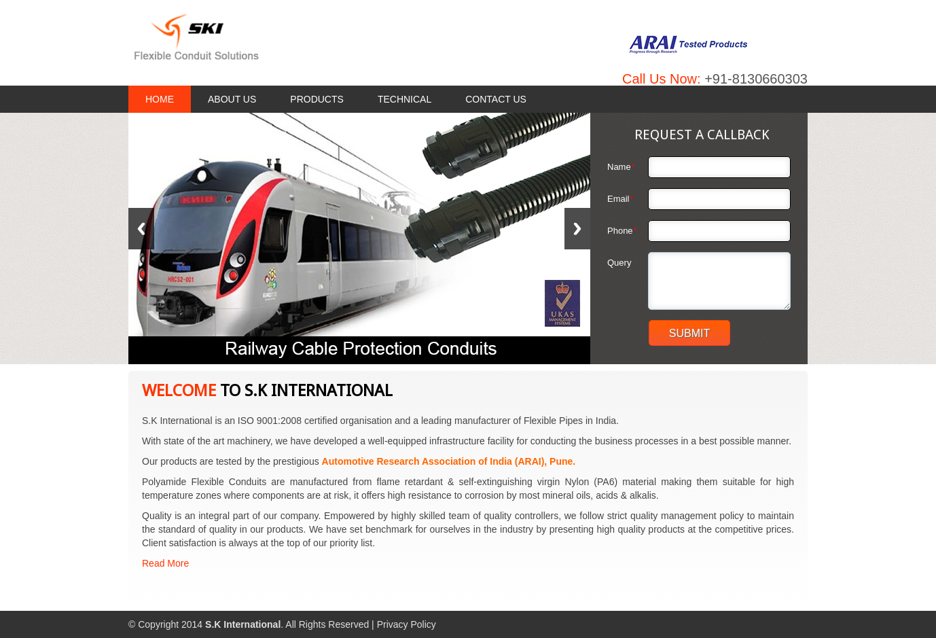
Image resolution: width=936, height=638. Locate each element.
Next (577, 228)
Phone (621, 231)
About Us (232, 99)
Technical (404, 99)
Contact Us (495, 99)
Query (619, 263)
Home (159, 99)
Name (620, 167)
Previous (141, 228)
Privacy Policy (406, 624)
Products (317, 99)
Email (620, 199)
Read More (165, 563)
